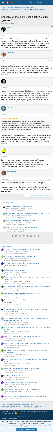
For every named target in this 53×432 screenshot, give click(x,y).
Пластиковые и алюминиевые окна (15, 253)
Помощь (4, 413)
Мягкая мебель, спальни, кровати (14, 379)
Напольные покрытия (11, 306)
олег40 (9, 80)
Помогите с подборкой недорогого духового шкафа (22, 368)
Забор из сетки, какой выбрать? (15, 270)
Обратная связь (6, 411)
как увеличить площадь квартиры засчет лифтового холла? (28, 213)
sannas (10, 149)
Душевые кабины (9, 393)
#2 (51, 60)
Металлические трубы (11, 333)
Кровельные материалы (11, 347)
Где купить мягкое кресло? (14, 375)
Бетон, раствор (9, 267)
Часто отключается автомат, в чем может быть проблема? (25, 396)
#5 (51, 156)
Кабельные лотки (9, 365)
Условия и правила (19, 411)
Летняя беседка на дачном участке (19, 206)
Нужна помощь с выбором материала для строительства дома (27, 286)
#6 (51, 179)
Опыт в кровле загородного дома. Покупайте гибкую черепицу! (27, 343)
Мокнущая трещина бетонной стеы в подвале (20, 382)
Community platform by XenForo (17, 417)
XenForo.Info (13, 418)
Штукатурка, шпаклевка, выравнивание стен (18, 260)
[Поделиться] (48, 35)
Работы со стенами (10, 386)
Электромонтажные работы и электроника (17, 400)
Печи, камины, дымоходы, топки (14, 372)
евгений (5, 23)
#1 (51, 35)
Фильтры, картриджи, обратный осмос (16, 324)
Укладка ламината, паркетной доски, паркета (18, 283)
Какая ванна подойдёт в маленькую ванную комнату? (23, 389)
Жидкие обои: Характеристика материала (19, 256)
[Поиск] (50, 2)
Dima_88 (10, 53)
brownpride (11, 171)
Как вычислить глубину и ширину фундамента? (23, 227)
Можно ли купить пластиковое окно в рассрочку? (22, 249)
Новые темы (6, 246)
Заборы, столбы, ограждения (13, 274)
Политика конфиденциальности (37, 411)
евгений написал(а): (8, 118)
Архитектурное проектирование (16, 210)
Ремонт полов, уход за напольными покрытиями (19, 297)
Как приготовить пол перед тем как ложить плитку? (22, 293)
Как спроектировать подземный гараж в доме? (23, 220)
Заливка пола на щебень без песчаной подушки (21, 263)
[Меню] (2, 2)
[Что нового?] (46, 2)
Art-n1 (9, 107)
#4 (51, 114)
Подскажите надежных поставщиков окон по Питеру (23, 336)
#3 (51, 87)
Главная (10, 413)
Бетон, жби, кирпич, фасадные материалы (17, 290)
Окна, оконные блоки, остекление (14, 340)
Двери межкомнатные (11, 356)
